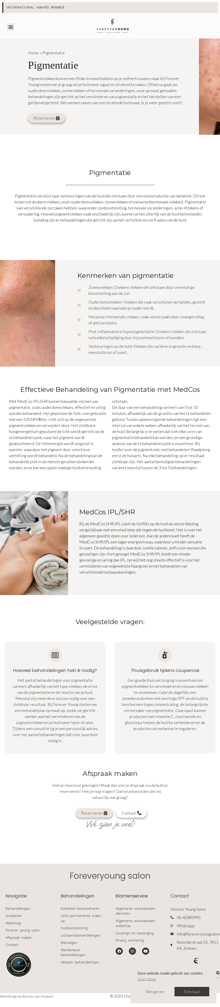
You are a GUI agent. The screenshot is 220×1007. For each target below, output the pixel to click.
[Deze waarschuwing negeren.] (213, 7)
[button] (10, 27)
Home (33, 52)
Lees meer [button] (147, 978)
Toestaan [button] (191, 991)
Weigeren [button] (155, 991)
